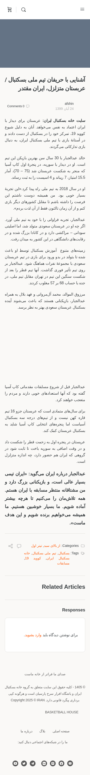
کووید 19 (33, 558)
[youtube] (15, 763)
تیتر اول (36, 546)
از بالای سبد (52, 546)
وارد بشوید (33, 635)
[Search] (22, 9)
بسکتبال (64, 553)
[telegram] (33, 763)
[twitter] (24, 763)
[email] (70, 763)
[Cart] (9, 9)
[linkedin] (44, 763)
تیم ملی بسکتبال (44, 553)
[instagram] (53, 763)
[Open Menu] (82, 9)
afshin (69, 104)
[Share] (10, 547)
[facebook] (61, 763)
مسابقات (63, 563)
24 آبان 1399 (64, 109)
